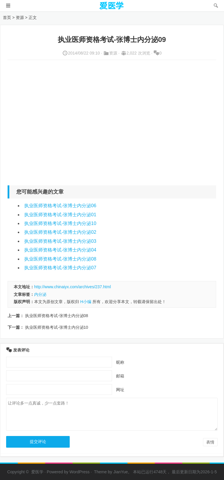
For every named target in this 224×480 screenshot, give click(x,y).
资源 (20, 17)
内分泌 (40, 294)
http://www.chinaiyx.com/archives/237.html (72, 286)
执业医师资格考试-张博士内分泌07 (60, 267)
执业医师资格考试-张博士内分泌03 (60, 241)
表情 (210, 442)
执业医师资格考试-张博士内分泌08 (60, 258)
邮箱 (120, 376)
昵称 (120, 362)
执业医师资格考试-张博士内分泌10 (60, 223)
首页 (7, 17)
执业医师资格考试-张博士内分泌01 (60, 214)
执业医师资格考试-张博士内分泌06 (60, 205)
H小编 (85, 301)
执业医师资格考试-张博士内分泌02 (60, 232)
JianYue (120, 472)
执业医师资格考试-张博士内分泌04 (60, 249)
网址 (120, 389)
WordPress (79, 472)
